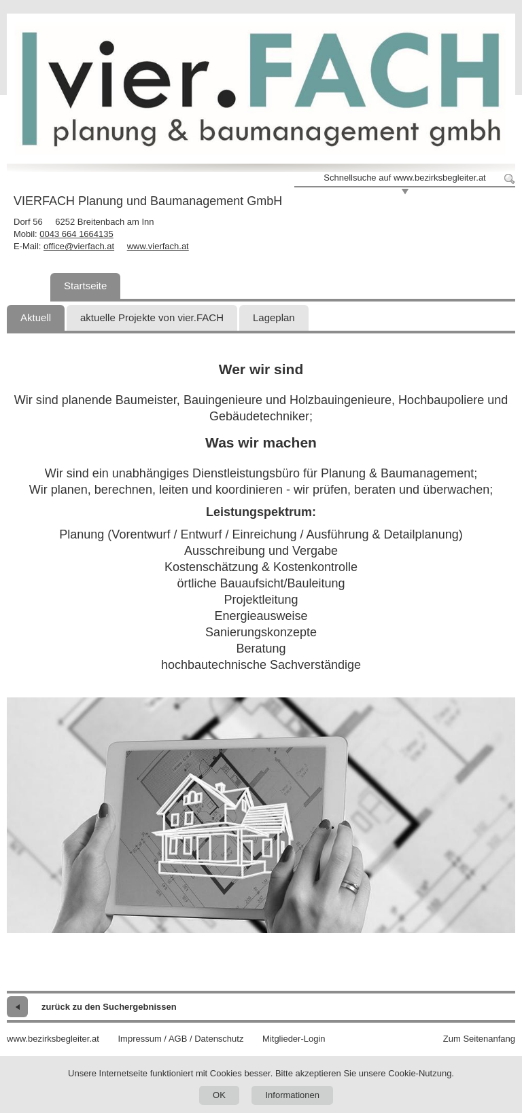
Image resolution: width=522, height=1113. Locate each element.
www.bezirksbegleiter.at (53, 1039)
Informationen (292, 1095)
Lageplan (274, 317)
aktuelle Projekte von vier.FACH (152, 317)
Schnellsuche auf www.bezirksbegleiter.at (404, 177)
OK (219, 1095)
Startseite (85, 285)
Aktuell (35, 317)
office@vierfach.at (79, 246)
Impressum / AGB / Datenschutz (180, 1039)
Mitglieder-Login (294, 1039)
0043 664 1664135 (76, 234)
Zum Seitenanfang (479, 1039)
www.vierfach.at (158, 246)
